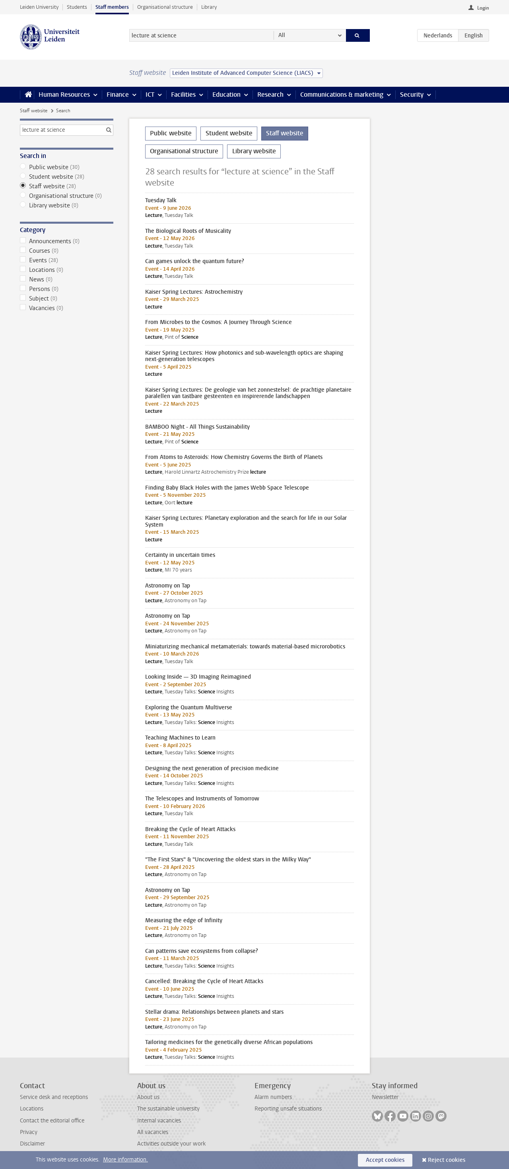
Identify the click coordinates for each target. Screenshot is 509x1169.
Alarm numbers (273, 1097)
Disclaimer (32, 1144)
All (281, 35)
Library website (66, 205)
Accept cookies (385, 1160)
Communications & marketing (341, 94)
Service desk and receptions (54, 1097)
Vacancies (66, 308)
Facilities (183, 94)
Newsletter (385, 1097)
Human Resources (64, 94)
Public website (66, 167)
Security (412, 94)
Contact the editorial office (52, 1120)
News (66, 279)
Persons (66, 289)
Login (483, 8)
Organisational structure (165, 7)
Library (209, 7)
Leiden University (39, 7)
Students (77, 7)
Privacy (28, 1132)
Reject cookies (446, 1160)
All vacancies (152, 1132)
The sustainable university (168, 1108)
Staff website (33, 110)
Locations (66, 269)
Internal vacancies (159, 1120)
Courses (66, 250)
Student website (66, 176)
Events (66, 260)
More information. (125, 1159)
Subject (66, 298)
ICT (150, 94)
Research (270, 94)
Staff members (112, 7)
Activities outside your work (171, 1144)
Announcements (66, 241)
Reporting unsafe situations (288, 1108)
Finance (118, 94)
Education (226, 94)
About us (148, 1097)
